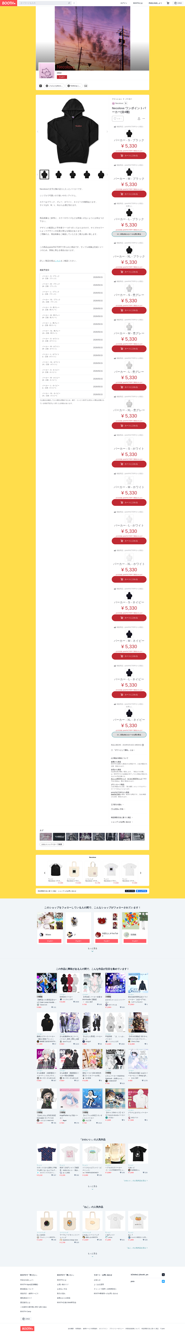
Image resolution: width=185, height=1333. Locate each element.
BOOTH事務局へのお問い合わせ (106, 1293)
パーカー (128, 99)
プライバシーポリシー (116, 1328)
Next (107, 131)
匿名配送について (27, 1289)
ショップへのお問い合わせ (121, 822)
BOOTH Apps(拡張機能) (29, 1284)
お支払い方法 (118, 809)
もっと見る (92, 950)
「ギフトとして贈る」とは (123, 750)
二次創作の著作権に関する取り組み (33, 1307)
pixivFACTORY (115, 794)
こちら (58, 261)
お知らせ (97, 1280)
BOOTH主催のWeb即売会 (66, 1302)
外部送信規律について (133, 1328)
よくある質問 (99, 1284)
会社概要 (71, 1328)
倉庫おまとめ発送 (63, 1298)
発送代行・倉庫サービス (29, 1293)
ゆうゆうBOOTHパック (134, 779)
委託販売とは (25, 1302)
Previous (38, 131)
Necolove (92, 857)
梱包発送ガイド (26, 1298)
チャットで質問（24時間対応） (105, 1289)
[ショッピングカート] (168, 3)
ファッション (117, 99)
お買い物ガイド (63, 1284)
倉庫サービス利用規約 (90, 1328)
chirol (59, 73)
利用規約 (78, 1328)
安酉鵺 (133, 935)
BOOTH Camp (25, 1311)
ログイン (123, 3)
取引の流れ (117, 805)
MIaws (48, 935)
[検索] (69, 3)
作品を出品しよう (155, 3)
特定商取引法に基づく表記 (121, 817)
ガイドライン (103, 1328)
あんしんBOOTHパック (118, 779)
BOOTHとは (138, 3)
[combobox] (44, 3)
